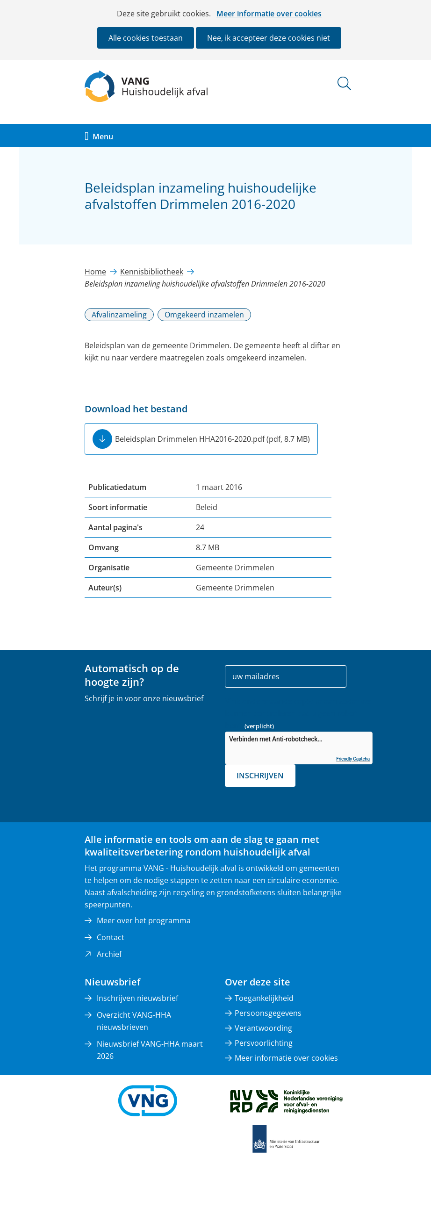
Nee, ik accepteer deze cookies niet (268, 38)
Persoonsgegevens (268, 1013)
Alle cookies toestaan (145, 38)
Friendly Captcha (353, 759)
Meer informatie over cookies (269, 13)
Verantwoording (263, 1028)
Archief (109, 954)
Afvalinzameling (119, 314)
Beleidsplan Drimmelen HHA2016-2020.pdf (212, 439)
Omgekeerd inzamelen (204, 314)
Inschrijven (260, 775)
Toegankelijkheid (264, 998)
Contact (110, 937)
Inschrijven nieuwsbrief (137, 998)
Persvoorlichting (264, 1043)
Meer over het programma (144, 920)
